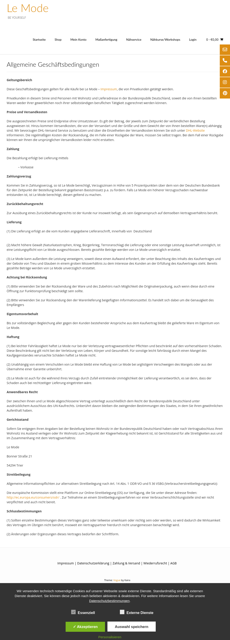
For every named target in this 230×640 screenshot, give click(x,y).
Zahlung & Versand (126, 563)
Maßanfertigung (106, 39)
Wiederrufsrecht (155, 563)
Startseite (39, 39)
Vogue (116, 580)
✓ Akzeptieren (85, 627)
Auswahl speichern (131, 627)
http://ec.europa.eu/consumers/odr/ (33, 497)
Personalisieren (109, 637)
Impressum (109, 89)
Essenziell (83, 612)
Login (192, 39)
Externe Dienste (136, 612)
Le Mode (28, 7)
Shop (57, 39)
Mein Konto (79, 39)
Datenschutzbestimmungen (109, 601)
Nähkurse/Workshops (165, 39)
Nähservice (133, 39)
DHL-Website (195, 130)
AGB (173, 563)
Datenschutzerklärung (93, 563)
